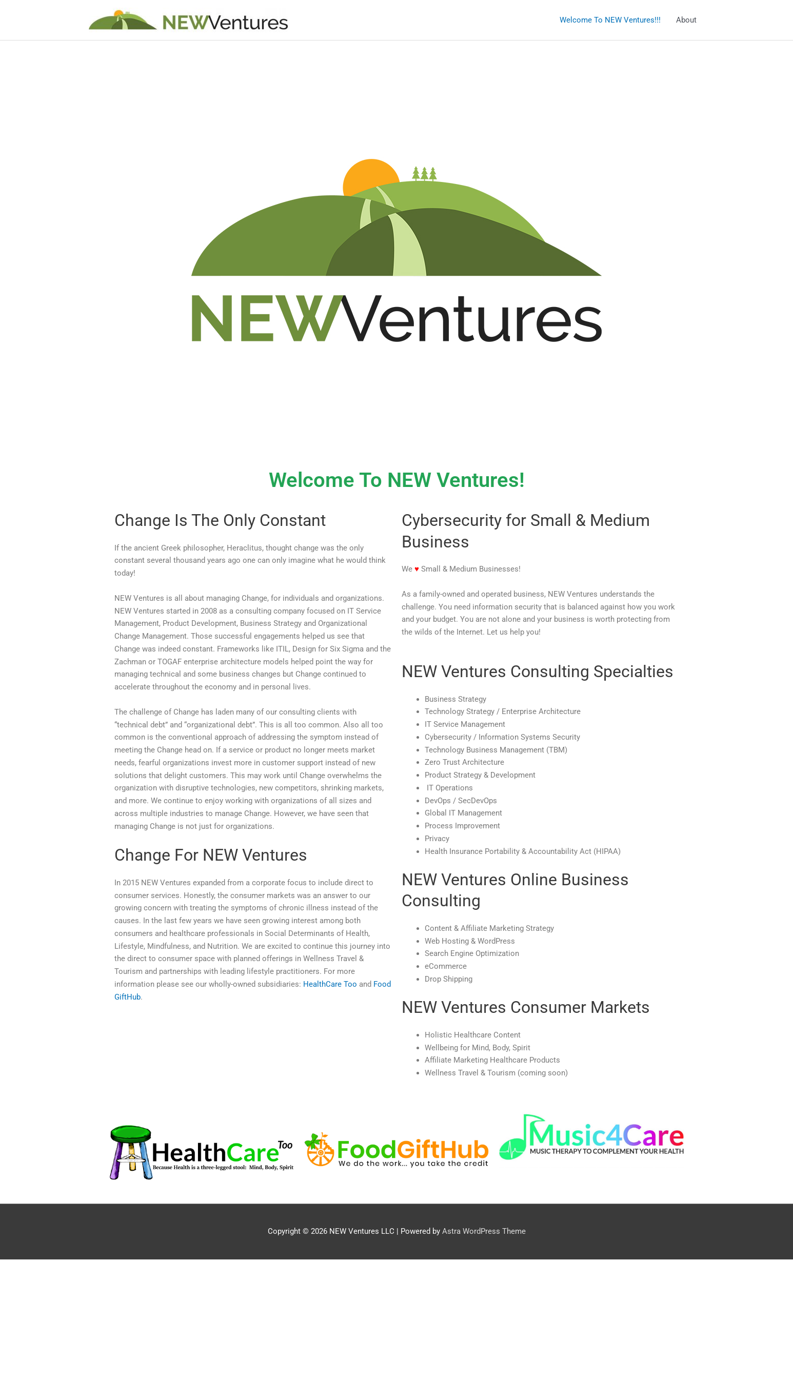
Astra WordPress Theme (484, 1231)
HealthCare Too (330, 984)
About (686, 20)
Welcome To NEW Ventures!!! (610, 20)
